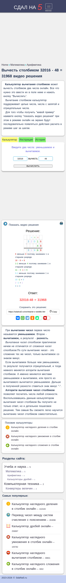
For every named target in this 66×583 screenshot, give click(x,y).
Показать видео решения (21, 224)
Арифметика (16, 475)
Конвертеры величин (21, 488)
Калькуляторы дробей (21, 479)
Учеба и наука (17, 466)
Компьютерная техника (24, 484)
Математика (15, 471)
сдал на (28, 7)
